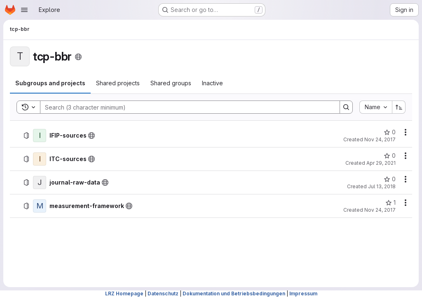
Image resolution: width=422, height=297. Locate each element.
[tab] (50, 83)
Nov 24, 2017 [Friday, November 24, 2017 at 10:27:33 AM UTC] (380, 139)
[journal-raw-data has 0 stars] (390, 179)
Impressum (303, 293)
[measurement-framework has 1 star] (390, 202)
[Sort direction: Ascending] (399, 107)
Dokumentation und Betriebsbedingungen (234, 293)
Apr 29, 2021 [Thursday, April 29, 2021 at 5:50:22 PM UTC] (381, 163)
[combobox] (375, 107)
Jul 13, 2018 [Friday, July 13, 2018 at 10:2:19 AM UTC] (382, 186)
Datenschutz (163, 293)
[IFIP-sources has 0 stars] (390, 132)
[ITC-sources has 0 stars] (390, 155)
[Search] (186, 107)
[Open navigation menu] (24, 9)
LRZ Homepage (124, 293)
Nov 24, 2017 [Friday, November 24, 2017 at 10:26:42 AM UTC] (380, 210)
